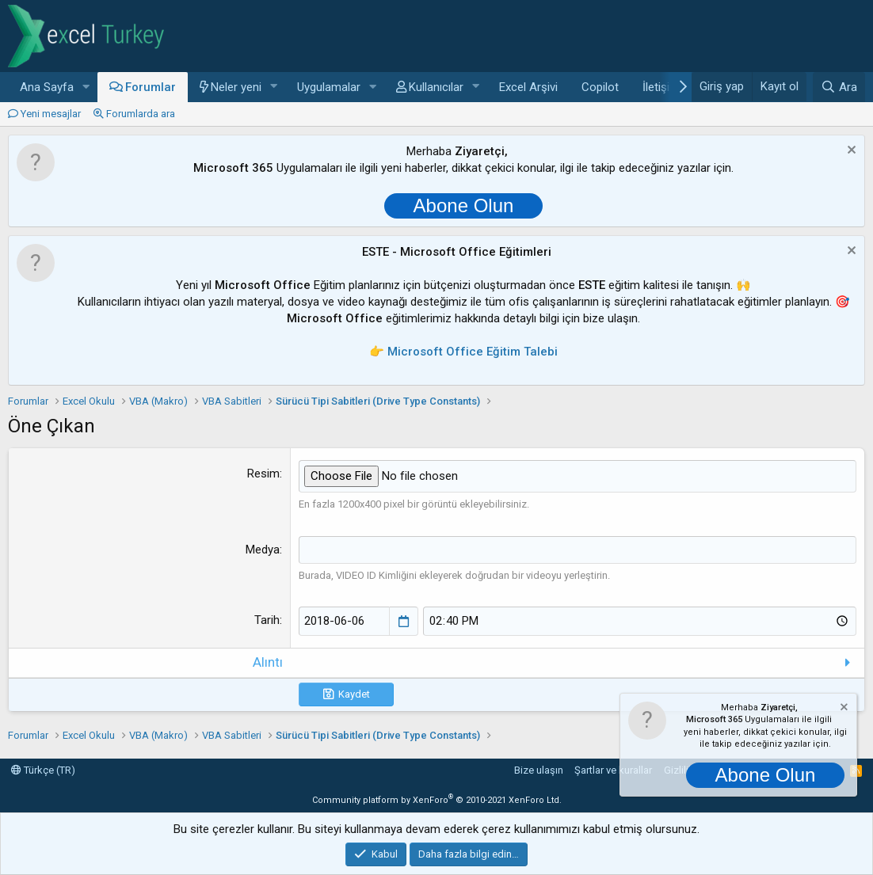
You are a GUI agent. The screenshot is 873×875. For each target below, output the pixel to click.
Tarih (267, 620)
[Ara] (839, 87)
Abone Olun (464, 205)
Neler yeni (236, 87)
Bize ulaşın (538, 770)
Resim (263, 473)
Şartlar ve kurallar (613, 770)
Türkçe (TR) (43, 770)
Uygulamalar (328, 87)
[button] (86, 87)
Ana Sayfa (47, 87)
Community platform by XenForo (437, 799)
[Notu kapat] (849, 151)
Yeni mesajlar (51, 114)
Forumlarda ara (140, 114)
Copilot (600, 87)
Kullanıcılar (436, 87)
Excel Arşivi (528, 87)
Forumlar (150, 87)
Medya (263, 549)
